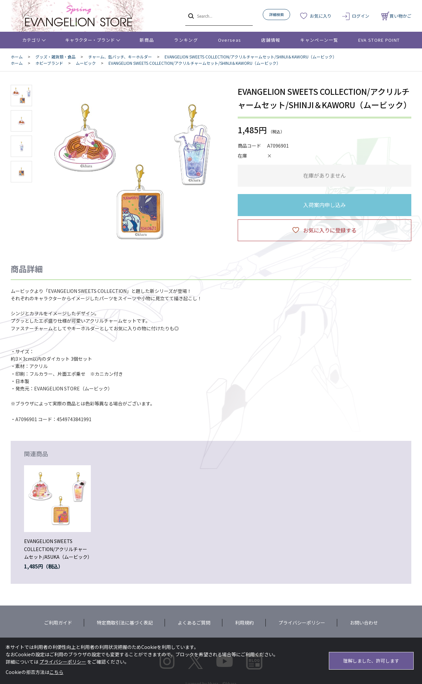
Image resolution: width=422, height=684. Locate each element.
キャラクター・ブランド (90, 40)
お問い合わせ (364, 622)
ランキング (186, 40)
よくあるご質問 (194, 622)
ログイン (360, 16)
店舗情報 (270, 40)
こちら (56, 672)
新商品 (147, 40)
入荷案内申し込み (324, 205)
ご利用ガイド (58, 622)
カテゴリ (31, 40)
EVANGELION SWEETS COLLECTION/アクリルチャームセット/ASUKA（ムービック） (58, 549)
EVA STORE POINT (379, 40)
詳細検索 (276, 14)
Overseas (229, 40)
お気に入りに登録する (330, 230)
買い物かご (396, 16)
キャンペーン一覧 (319, 40)
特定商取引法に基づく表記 (125, 622)
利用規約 (244, 622)
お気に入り (321, 16)
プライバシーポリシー (301, 622)
